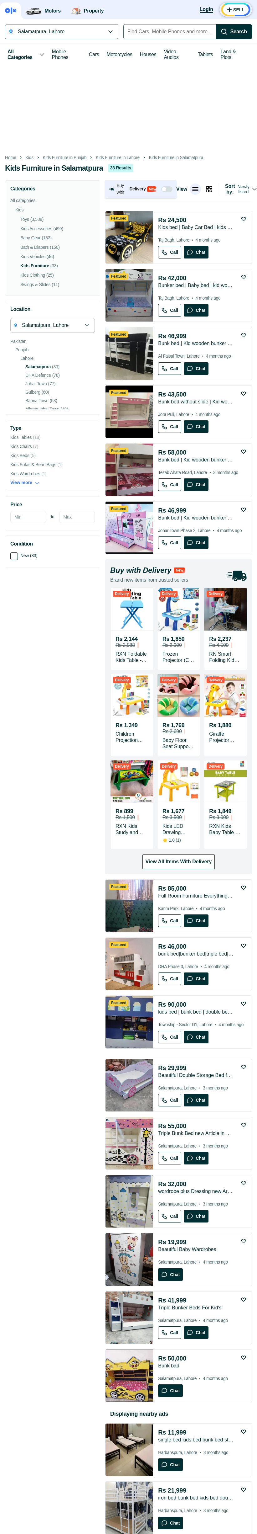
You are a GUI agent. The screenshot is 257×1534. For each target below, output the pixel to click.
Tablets (205, 54)
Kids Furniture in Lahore (118, 157)
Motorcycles (119, 54)
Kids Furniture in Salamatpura (176, 157)
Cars (94, 54)
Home (10, 157)
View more (25, 482)
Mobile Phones (60, 54)
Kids (29, 157)
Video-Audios (171, 54)
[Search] (234, 31)
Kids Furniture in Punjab (65, 157)
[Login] (206, 10)
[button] (140, 189)
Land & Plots (228, 54)
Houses (148, 54)
